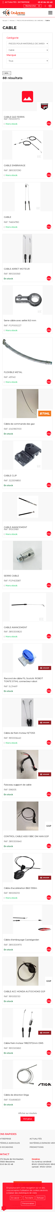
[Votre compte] (45, 6)
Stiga (44, 1084)
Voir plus (27, 1119)
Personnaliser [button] (28, 1203)
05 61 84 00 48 (45, 2)
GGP (48, 826)
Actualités (10, 2)
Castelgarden (44, 929)
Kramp (44, 668)
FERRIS (44, 106)
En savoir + (16, 1198)
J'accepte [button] (29, 1198)
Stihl (44, 413)
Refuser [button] (40, 1198)
